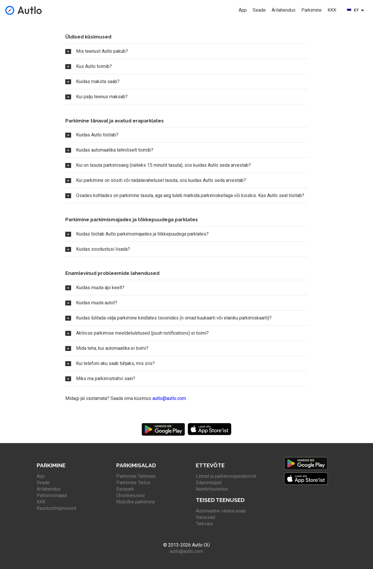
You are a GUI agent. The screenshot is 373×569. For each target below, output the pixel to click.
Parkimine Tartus (133, 482)
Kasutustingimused (56, 508)
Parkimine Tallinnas (136, 476)
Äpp (243, 10)
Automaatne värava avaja (221, 511)
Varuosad (205, 517)
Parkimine (311, 10)
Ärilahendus (283, 10)
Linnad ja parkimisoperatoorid (226, 476)
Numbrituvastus (212, 489)
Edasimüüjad (208, 482)
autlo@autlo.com (169, 398)
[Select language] (356, 10)
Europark (125, 489)
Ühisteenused (130, 495)
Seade (259, 10)
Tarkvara (204, 523)
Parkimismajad (52, 495)
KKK (332, 10)
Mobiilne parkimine (135, 502)
